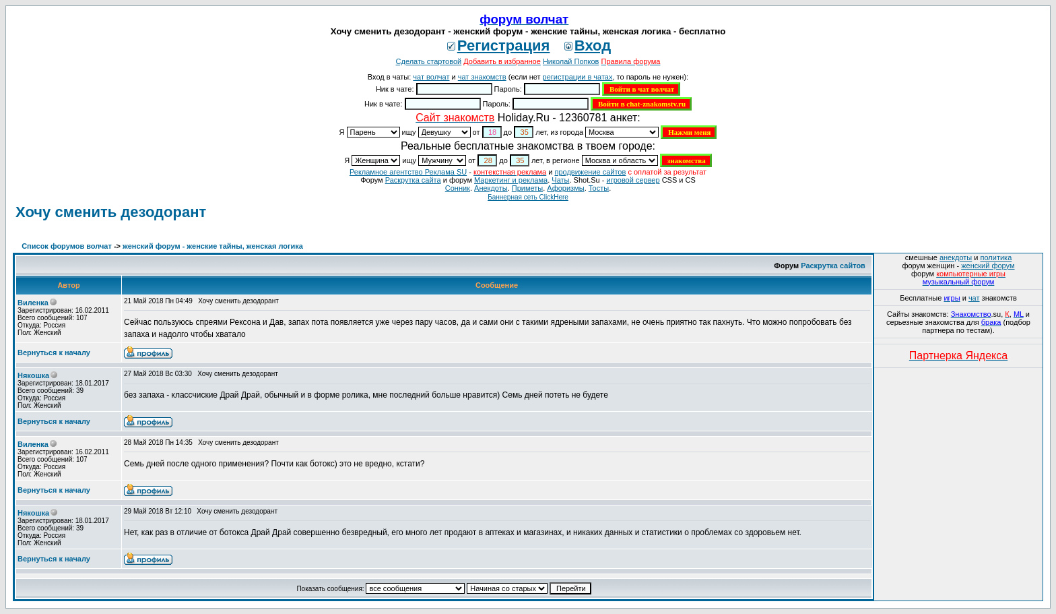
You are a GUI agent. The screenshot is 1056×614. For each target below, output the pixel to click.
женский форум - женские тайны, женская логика (213, 246)
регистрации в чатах (578, 77)
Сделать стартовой (429, 61)
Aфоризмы (565, 188)
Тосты (599, 188)
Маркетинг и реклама (511, 180)
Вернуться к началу (54, 352)
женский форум (987, 266)
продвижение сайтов (590, 172)
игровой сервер (632, 180)
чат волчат (431, 77)
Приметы (527, 188)
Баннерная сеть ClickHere (528, 197)
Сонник (457, 188)
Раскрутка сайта (413, 180)
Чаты (560, 180)
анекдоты (955, 257)
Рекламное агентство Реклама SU (408, 172)
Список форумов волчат (67, 246)
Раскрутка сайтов (833, 266)
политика (996, 257)
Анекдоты (491, 188)
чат (974, 298)
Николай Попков (571, 61)
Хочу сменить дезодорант (110, 212)
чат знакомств (482, 77)
